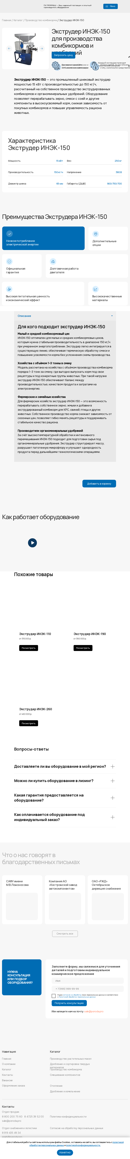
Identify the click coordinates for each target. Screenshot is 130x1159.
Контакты (7, 1074)
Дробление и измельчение (65, 1091)
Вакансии (7, 1080)
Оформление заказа (13, 1085)
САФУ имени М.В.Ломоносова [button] (17, 883)
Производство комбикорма (41, 20)
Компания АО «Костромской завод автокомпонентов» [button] (63, 884)
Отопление (56, 1085)
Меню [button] (112, 6)
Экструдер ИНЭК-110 (35, 634)
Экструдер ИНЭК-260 (35, 709)
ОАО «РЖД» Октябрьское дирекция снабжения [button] (106, 884)
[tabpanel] (65, 391)
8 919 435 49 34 (11, 1132)
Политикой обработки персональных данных (77, 997)
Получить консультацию (69, 1003)
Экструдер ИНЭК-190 (90, 634)
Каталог (18, 20)
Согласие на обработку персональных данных (76, 1128)
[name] (88, 981)
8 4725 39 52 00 (34, 1116)
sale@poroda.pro (93, 1011)
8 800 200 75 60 (12, 1116)
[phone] (88, 989)
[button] (32, 542)
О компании (8, 1064)
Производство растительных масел (70, 1058)
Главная (6, 20)
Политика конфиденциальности (68, 1116)
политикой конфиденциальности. (83, 1145)
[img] (15, 1041)
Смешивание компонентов (65, 1074)
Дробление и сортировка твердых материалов (70, 1066)
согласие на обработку (72, 995)
